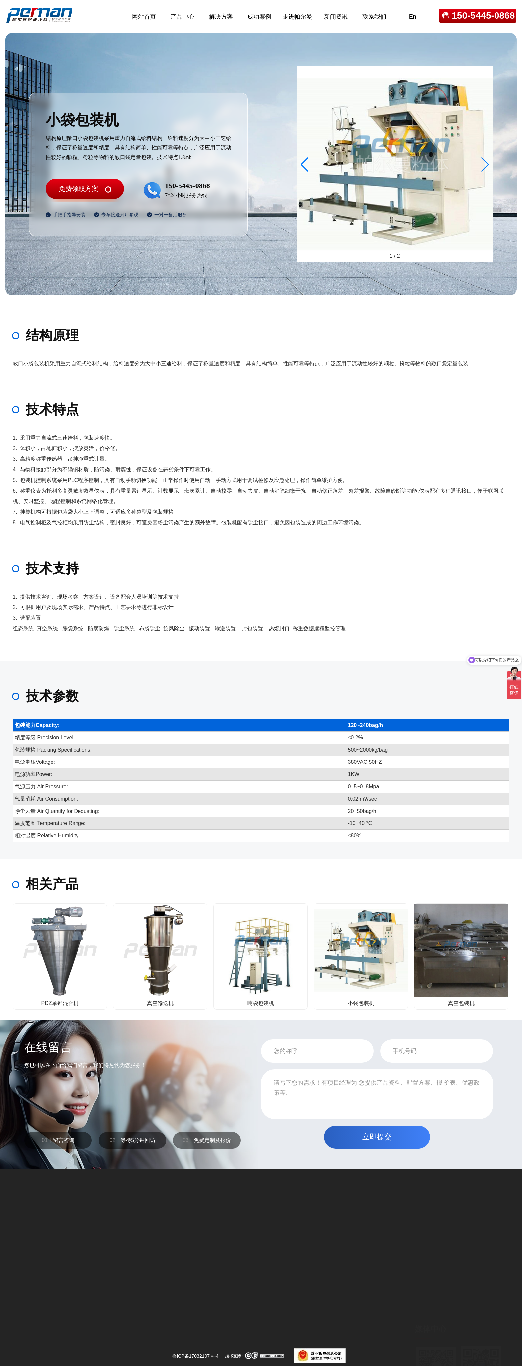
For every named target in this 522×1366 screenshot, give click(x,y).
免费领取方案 (78, 188)
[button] (485, 164)
